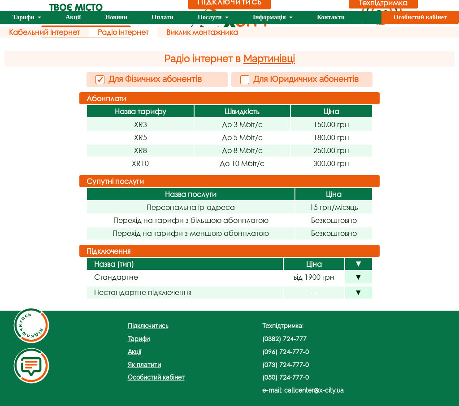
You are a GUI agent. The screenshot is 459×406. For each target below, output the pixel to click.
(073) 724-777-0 (285, 364)
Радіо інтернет (123, 32)
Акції (73, 17)
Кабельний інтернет (44, 32)
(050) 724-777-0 (285, 377)
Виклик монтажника (202, 32)
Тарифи (24, 17)
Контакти (331, 17)
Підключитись (148, 325)
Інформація (270, 17)
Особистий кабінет (420, 17)
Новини (116, 17)
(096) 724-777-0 (285, 351)
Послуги (210, 17)
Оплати (162, 17)
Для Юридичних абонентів (299, 79)
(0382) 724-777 (284, 338)
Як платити (144, 364)
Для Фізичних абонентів (148, 79)
